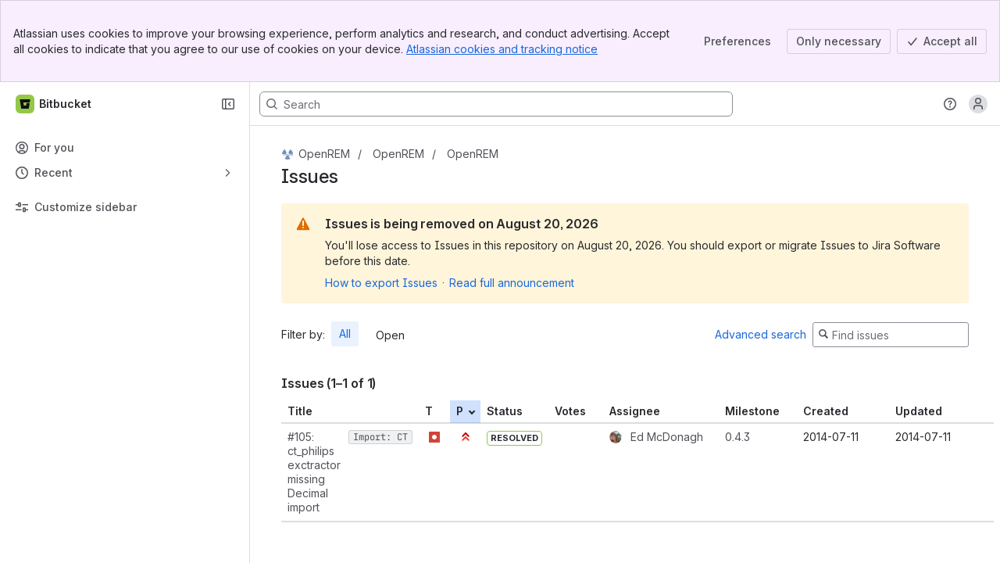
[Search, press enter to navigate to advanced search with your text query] (496, 104)
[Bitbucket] (54, 104)
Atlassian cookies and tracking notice (502, 49)
